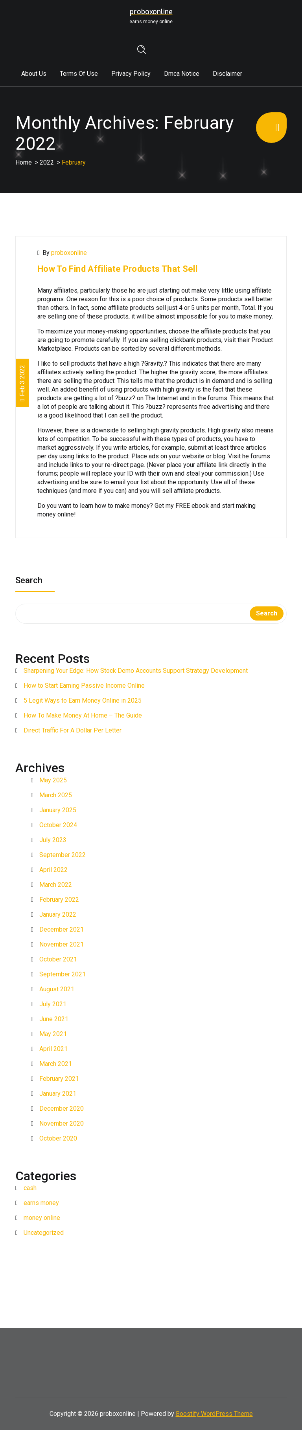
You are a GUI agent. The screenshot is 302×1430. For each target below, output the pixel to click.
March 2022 (55, 884)
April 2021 (53, 1049)
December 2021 (61, 929)
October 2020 (58, 1138)
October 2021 (58, 959)
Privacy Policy (131, 73)
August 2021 (56, 989)
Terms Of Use (79, 73)
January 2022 (57, 914)
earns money (41, 1203)
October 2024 (58, 825)
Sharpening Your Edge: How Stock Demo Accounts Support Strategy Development (136, 670)
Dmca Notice (181, 73)
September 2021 (62, 974)
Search (28, 581)
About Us (33, 73)
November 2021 (61, 944)
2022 (47, 162)
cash (30, 1188)
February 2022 (59, 899)
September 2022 (62, 855)
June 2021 (53, 1019)
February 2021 (59, 1078)
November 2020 (61, 1123)
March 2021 (55, 1063)
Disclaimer (227, 73)
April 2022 (53, 869)
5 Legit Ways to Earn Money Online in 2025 (83, 700)
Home (23, 162)
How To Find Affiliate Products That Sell (117, 269)
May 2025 (53, 780)
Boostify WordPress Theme (214, 1413)
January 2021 (57, 1093)
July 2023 (52, 840)
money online (42, 1217)
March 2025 (55, 795)
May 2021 (53, 1034)
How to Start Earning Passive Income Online (84, 685)
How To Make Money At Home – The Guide (83, 715)
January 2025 (57, 810)
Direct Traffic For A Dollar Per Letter (73, 730)
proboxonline (69, 252)
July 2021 (52, 1004)
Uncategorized (44, 1232)
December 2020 (61, 1108)
